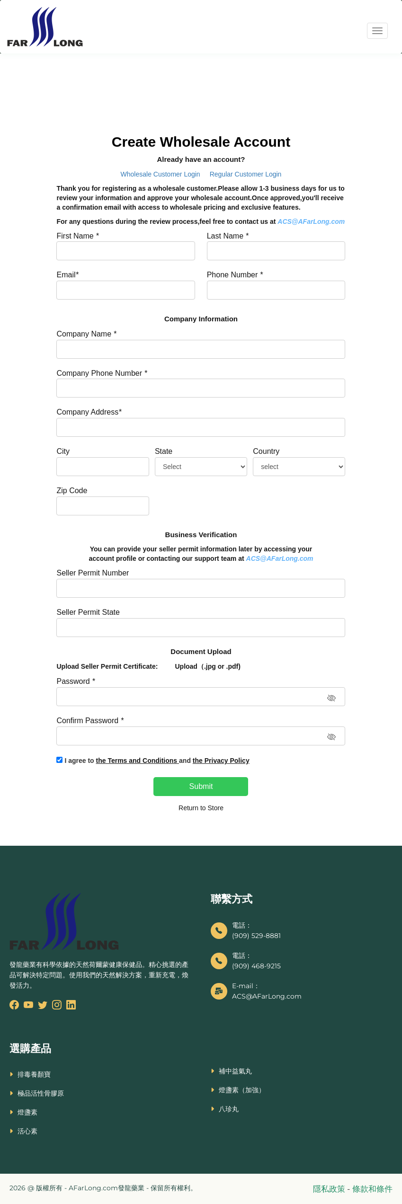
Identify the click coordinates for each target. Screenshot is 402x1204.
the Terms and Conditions (137, 760)
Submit (201, 786)
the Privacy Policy (221, 760)
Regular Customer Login (246, 174)
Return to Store (201, 808)
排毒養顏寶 (34, 1074)
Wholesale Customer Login (160, 174)
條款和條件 (372, 1189)
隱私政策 (330, 1189)
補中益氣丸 (235, 1071)
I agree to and (156, 760)
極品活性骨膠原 (41, 1093)
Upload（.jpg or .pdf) (207, 666)
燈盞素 (27, 1112)
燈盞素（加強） (242, 1090)
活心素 (27, 1131)
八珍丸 (229, 1109)
